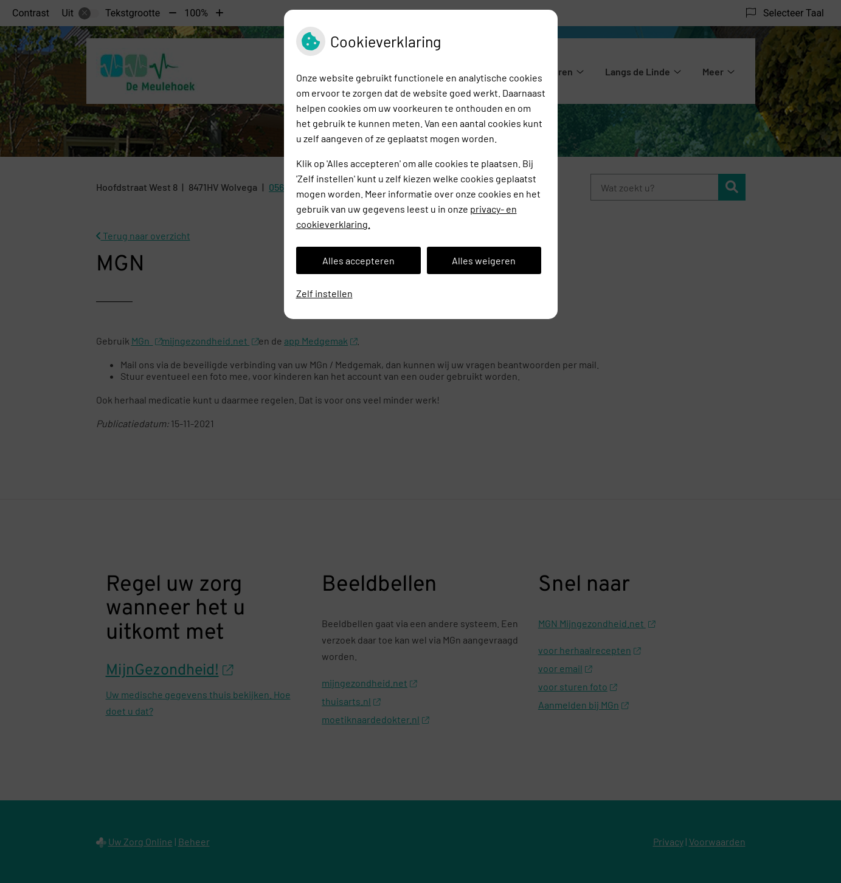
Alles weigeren (484, 260)
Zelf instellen (324, 293)
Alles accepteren (358, 260)
